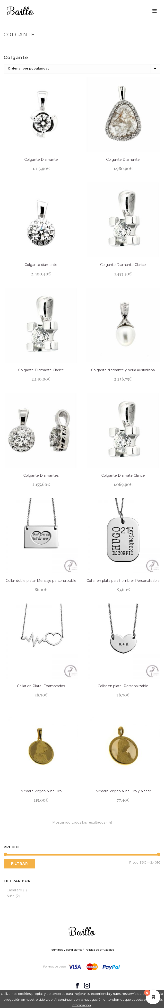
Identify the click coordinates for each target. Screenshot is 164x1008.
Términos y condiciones (66, 949)
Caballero (14, 890)
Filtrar (19, 863)
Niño (11, 896)
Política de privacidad (99, 949)
